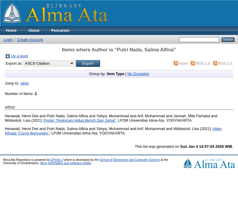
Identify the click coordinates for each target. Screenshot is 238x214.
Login (8, 39)
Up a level (19, 56)
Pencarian (60, 30)
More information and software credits (65, 163)
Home (11, 30)
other (24, 83)
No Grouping (138, 74)
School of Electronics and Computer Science (130, 159)
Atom (183, 63)
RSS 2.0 (225, 63)
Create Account (30, 39)
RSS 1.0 (203, 63)
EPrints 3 (57, 159)
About (33, 30)
